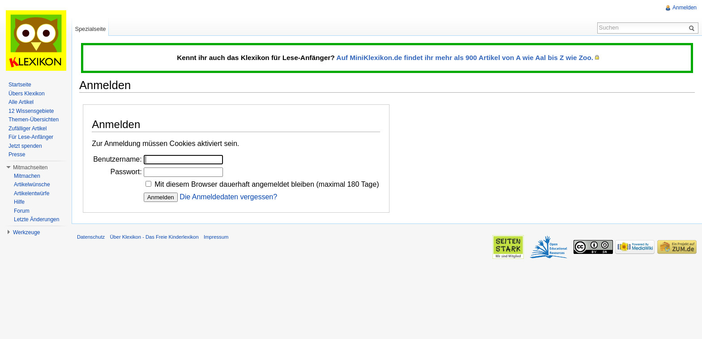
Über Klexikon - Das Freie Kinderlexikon (154, 237)
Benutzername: (117, 159)
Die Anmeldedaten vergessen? (228, 197)
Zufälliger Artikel (28, 128)
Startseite (20, 85)
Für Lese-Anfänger (31, 137)
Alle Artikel (21, 102)
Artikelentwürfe (31, 193)
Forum (22, 211)
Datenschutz (91, 237)
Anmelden (684, 7)
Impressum (216, 237)
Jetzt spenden (25, 146)
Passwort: (125, 172)
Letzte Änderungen (36, 219)
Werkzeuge (26, 232)
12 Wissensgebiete (31, 111)
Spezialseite (90, 29)
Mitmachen (27, 176)
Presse (17, 154)
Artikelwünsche (32, 184)
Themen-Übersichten (34, 119)
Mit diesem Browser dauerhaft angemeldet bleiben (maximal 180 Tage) (266, 184)
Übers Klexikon (27, 93)
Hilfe (19, 202)
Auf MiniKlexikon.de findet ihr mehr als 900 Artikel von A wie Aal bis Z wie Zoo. (464, 57)
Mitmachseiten (30, 167)
